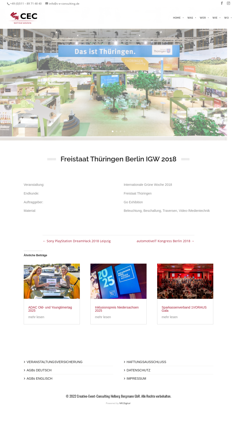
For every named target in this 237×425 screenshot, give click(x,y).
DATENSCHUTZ (138, 370)
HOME (177, 17)
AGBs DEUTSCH (39, 370)
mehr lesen (36, 317)
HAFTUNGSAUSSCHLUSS (146, 362)
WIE (214, 17)
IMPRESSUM (136, 378)
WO (226, 17)
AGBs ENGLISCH (39, 378)
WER (203, 17)
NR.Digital (124, 403)
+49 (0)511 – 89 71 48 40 (26, 4)
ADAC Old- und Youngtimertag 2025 (50, 309)
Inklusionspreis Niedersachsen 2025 (117, 309)
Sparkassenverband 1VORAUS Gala (184, 309)
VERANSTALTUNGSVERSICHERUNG (55, 362)
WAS (190, 17)
